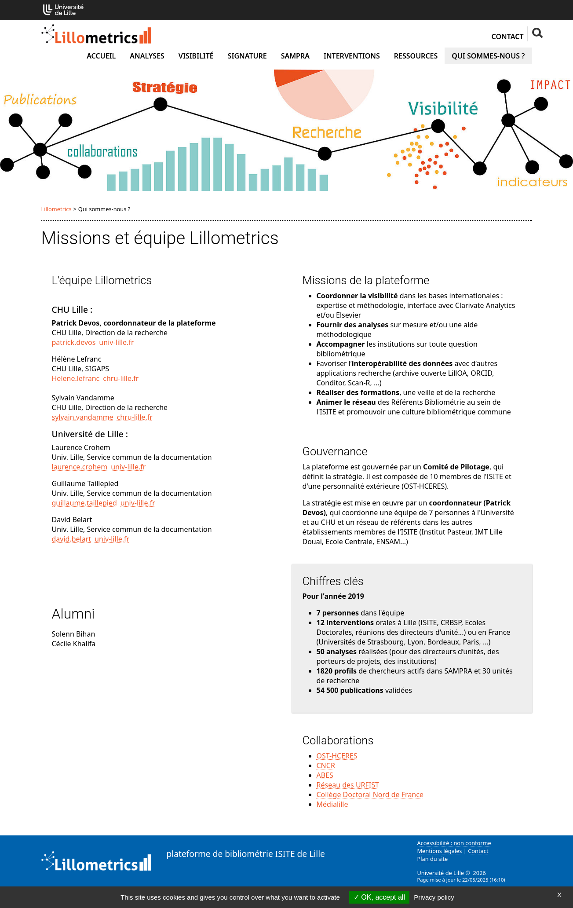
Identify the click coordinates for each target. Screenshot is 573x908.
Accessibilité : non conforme (454, 843)
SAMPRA (295, 56)
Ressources (416, 56)
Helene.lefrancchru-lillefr (95, 378)
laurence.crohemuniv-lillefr (99, 467)
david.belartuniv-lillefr (91, 539)
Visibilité (196, 56)
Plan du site (432, 859)
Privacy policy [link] (434, 897)
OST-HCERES (337, 756)
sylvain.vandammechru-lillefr (102, 417)
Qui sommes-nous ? (488, 56)
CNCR (326, 765)
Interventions (352, 56)
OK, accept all (379, 897)
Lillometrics (56, 209)
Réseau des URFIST (348, 785)
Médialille (332, 804)
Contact (508, 36)
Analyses (147, 56)
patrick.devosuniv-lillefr (93, 342)
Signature (247, 56)
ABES (325, 775)
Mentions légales (439, 851)
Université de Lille (440, 873)
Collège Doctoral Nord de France (370, 794)
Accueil (101, 56)
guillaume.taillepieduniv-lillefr (103, 503)
